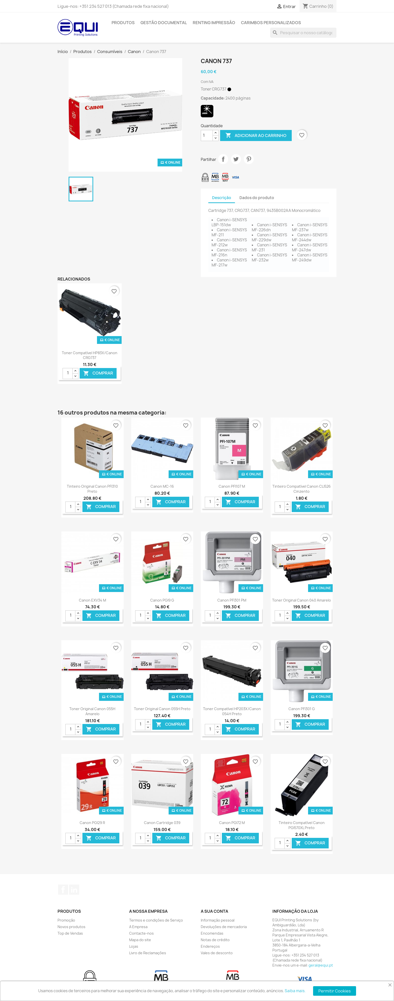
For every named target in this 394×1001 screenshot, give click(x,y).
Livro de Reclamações (147, 952)
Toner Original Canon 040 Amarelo (301, 600)
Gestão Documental (163, 22)
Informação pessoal (217, 920)
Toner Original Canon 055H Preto (162, 708)
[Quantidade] (207, 135)
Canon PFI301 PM (231, 600)
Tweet (236, 159)
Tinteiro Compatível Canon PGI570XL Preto (302, 825)
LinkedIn (74, 890)
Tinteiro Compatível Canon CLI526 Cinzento (301, 489)
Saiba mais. (295, 990)
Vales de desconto (217, 952)
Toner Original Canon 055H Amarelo (92, 711)
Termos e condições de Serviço (156, 920)
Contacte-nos (141, 933)
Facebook (63, 890)
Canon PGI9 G (162, 600)
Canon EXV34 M (92, 600)
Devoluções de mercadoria (224, 926)
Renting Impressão (214, 22)
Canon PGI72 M (232, 822)
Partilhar (223, 159)
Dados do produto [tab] (256, 197)
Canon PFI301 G (301, 708)
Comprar (98, 373)
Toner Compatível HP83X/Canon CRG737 (89, 355)
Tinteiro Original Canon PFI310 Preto (92, 489)
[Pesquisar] (303, 33)
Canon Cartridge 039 (162, 822)
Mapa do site (140, 939)
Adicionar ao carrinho (255, 135)
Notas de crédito (215, 939)
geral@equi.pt (321, 965)
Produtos (123, 22)
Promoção (66, 920)
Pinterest (249, 159)
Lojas (133, 946)
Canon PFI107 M (232, 486)
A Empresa (138, 926)
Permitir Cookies (334, 991)
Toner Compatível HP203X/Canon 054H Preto (232, 711)
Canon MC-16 (162, 486)
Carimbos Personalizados (271, 22)
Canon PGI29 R (92, 822)
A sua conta (214, 911)
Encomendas (212, 933)
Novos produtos (71, 926)
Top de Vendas (70, 933)
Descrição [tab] (221, 197)
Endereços (210, 946)
